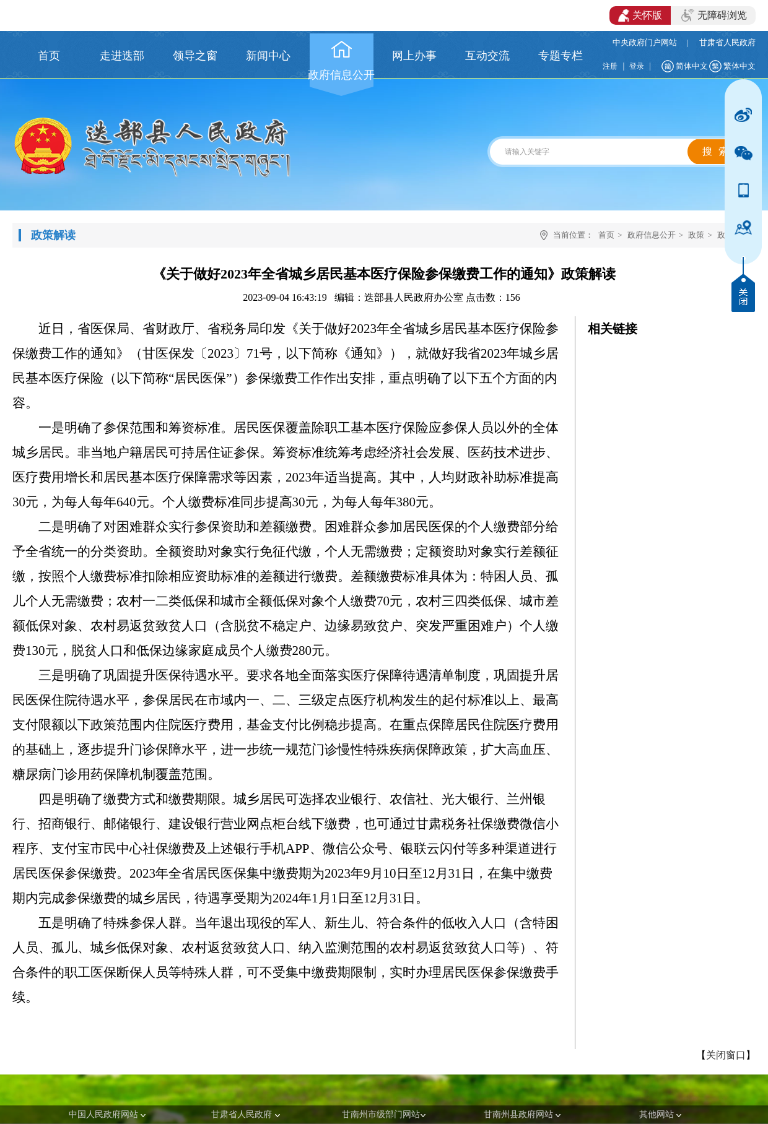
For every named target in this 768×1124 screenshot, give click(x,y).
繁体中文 (739, 66)
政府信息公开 (651, 235)
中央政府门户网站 (645, 42)
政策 (696, 235)
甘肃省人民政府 (727, 42)
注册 (610, 66)
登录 (636, 66)
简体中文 (692, 66)
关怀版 (640, 15)
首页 (606, 235)
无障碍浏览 (714, 15)
